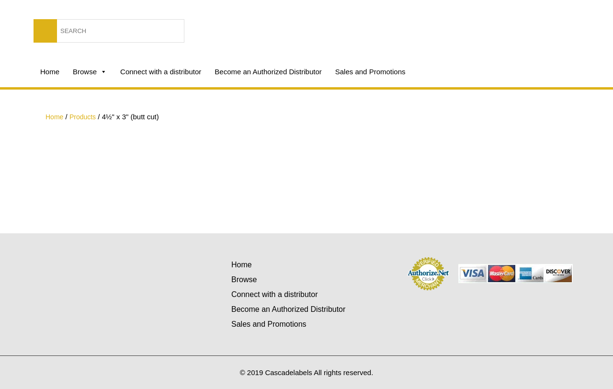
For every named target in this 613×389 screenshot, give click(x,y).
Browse (90, 72)
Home (49, 72)
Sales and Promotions (370, 72)
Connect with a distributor (160, 72)
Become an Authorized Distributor (268, 72)
